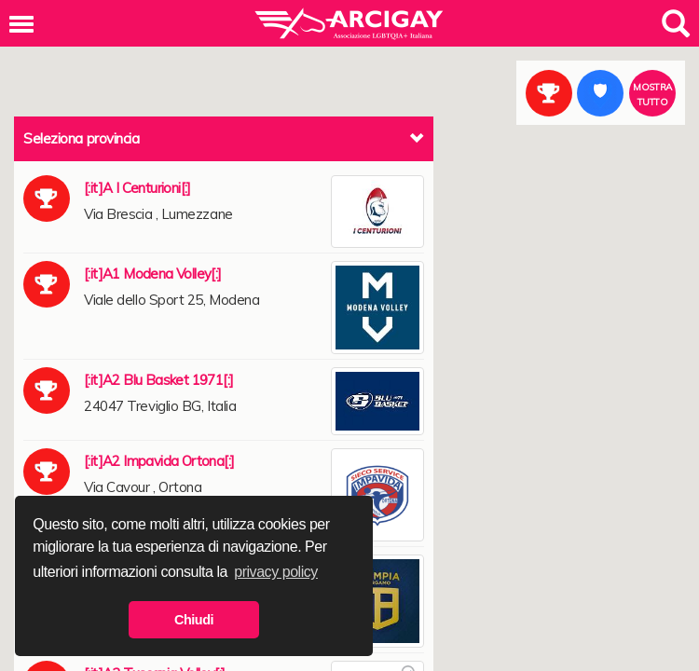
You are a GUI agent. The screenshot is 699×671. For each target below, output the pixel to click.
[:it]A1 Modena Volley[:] (153, 273)
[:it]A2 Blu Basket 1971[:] (158, 380)
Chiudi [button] (193, 619)
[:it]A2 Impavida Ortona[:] (159, 461)
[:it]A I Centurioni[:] (137, 188)
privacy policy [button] (276, 572)
